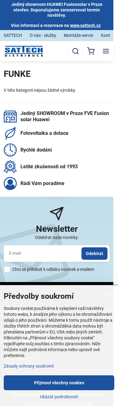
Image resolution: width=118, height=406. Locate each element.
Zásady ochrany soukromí (29, 366)
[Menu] (105, 51)
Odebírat (94, 253)
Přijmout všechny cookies (59, 382)
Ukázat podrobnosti (59, 396)
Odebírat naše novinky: (57, 237)
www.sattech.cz (85, 25)
